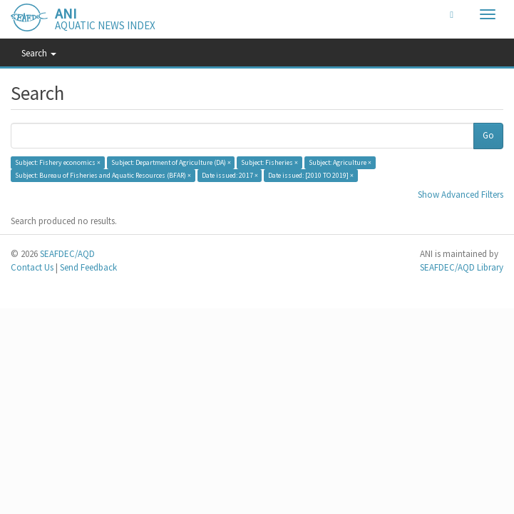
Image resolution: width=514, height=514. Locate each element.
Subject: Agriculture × (340, 162)
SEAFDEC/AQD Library (461, 267)
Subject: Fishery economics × (58, 162)
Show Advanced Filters (460, 194)
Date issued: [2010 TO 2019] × (311, 175)
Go (488, 135)
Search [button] (38, 53)
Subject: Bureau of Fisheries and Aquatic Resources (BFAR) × (103, 175)
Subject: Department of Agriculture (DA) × (171, 162)
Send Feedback (88, 267)
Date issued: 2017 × (230, 175)
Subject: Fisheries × (269, 162)
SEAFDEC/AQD (67, 254)
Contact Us (32, 267)
